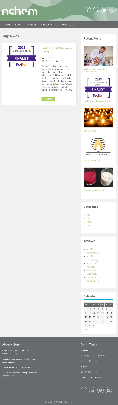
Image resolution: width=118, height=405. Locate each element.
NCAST (18, 25)
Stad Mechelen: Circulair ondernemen (95, 70)
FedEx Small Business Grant (97, 101)
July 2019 (91, 267)
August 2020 (92, 263)
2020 (89, 218)
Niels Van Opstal (51, 58)
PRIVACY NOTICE (49, 25)
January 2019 (93, 281)
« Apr (86, 329)
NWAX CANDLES (69, 25)
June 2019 (91, 270)
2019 (89, 215)
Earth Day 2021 (91, 131)
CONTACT (31, 25)
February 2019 (93, 277)
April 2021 (91, 256)
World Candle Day (92, 160)
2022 (89, 226)
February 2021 (93, 260)
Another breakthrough (94, 190)
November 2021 (94, 253)
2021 (61, 61)
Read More (48, 99)
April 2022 (91, 249)
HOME (7, 25)
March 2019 (92, 274)
